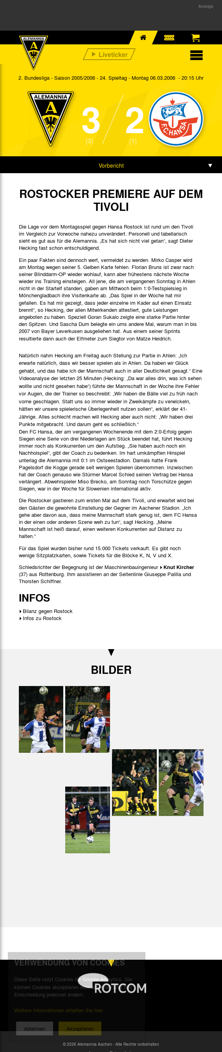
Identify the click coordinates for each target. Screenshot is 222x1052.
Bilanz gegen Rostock (48, 611)
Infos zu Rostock (42, 618)
